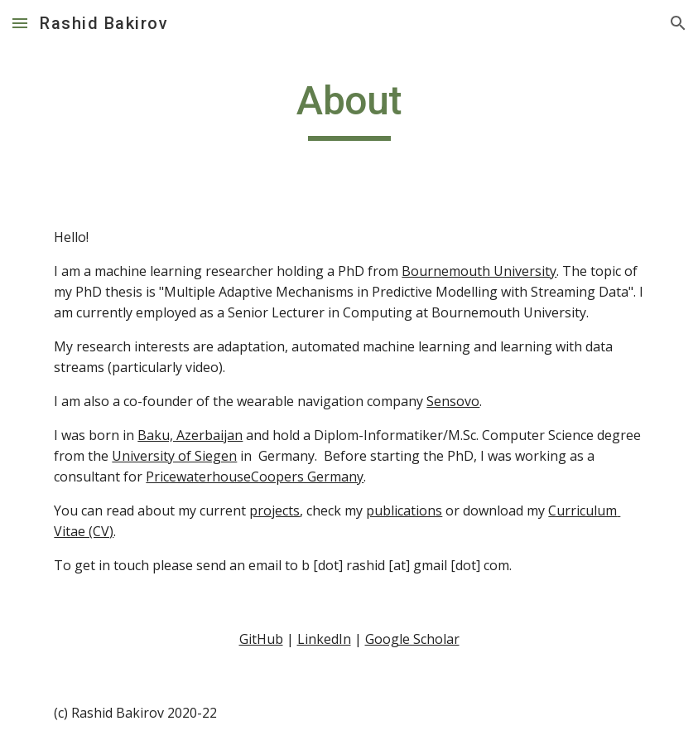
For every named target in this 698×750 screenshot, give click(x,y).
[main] (348, 109)
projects (274, 510)
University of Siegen (174, 456)
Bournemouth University (479, 271)
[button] (20, 23)
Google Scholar (412, 639)
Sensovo (452, 401)
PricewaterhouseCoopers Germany (254, 476)
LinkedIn (324, 639)
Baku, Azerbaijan (190, 435)
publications (404, 510)
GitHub (261, 639)
